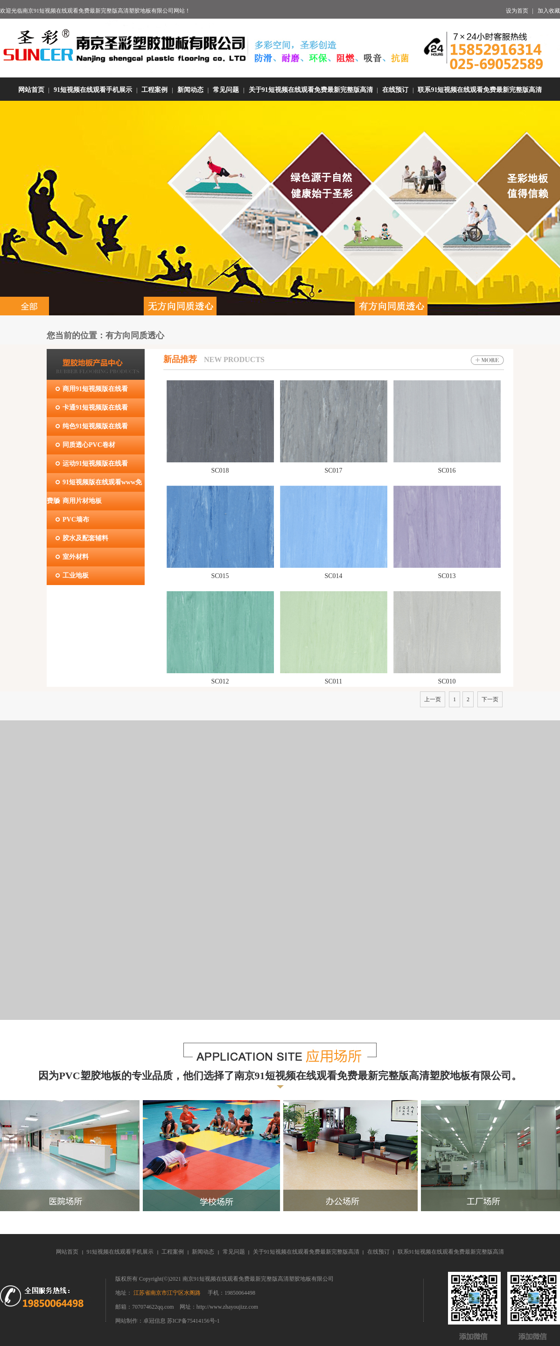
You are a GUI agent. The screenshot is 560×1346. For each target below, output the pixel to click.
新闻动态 (190, 89)
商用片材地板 (82, 500)
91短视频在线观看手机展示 (93, 89)
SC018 (220, 470)
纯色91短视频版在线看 (95, 426)
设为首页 (517, 10)
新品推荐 (180, 359)
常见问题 (226, 89)
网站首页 (31, 89)
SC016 (446, 470)
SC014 (333, 575)
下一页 (490, 699)
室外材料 (76, 556)
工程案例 (154, 89)
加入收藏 (549, 10)
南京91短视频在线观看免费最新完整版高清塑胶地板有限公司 (98, 10)
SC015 (220, 575)
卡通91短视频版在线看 (95, 407)
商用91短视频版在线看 (95, 388)
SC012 (220, 681)
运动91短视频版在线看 (95, 463)
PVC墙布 (76, 519)
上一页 (432, 699)
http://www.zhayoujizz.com (227, 1307)
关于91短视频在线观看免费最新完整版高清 (311, 89)
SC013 (446, 575)
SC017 (333, 470)
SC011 (334, 681)
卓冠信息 (155, 1321)
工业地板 (76, 575)
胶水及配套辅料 (85, 538)
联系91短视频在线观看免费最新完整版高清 (480, 89)
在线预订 (395, 89)
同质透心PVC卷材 (89, 444)
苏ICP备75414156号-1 (193, 1321)
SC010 (446, 681)
